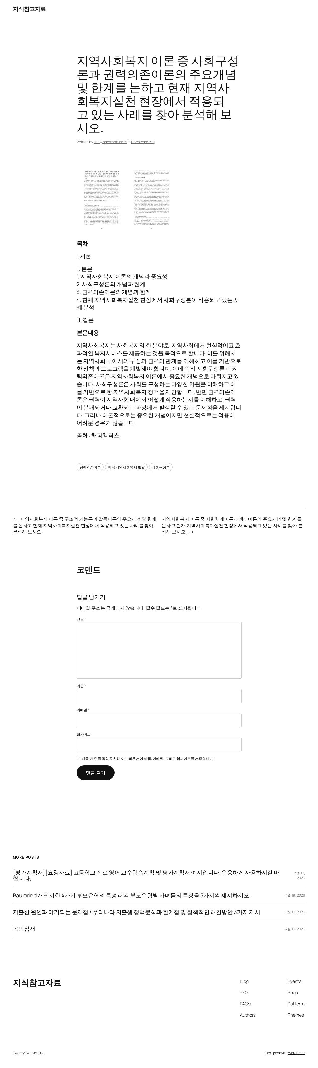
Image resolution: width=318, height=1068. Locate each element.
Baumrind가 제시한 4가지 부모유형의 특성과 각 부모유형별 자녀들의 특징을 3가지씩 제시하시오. (131, 895)
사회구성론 (161, 467)
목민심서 (24, 929)
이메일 (83, 709)
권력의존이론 (90, 467)
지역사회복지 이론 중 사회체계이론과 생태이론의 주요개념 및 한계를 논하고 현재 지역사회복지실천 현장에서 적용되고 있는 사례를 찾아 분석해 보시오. (232, 525)
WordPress (296, 1052)
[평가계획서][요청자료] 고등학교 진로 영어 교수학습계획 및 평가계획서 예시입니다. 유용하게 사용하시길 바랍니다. (146, 875)
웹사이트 (84, 734)
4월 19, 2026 (299, 876)
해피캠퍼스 (105, 435)
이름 (81, 685)
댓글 (81, 619)
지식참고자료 (29, 9)
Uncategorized (143, 141)
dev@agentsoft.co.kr (110, 141)
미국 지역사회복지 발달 (126, 467)
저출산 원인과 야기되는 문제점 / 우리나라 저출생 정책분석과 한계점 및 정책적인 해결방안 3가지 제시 (136, 912)
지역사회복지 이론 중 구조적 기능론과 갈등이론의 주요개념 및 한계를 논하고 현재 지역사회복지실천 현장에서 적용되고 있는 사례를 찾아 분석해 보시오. (84, 525)
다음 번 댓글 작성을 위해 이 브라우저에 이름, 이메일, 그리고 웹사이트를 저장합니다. (147, 758)
